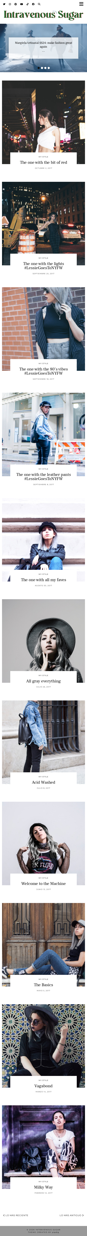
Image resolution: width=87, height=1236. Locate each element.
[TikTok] (28, 4)
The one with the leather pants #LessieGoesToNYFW (43, 476)
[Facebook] (33, 4)
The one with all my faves (43, 579)
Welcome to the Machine (43, 883)
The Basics (43, 985)
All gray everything (43, 681)
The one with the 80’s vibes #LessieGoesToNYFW (43, 371)
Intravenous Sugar (48, 1230)
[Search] (39, 4)
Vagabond (43, 1086)
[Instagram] (10, 4)
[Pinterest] (15, 4)
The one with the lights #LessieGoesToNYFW (43, 266)
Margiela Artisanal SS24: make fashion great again (43, 45)
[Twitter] (4, 4)
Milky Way (43, 1187)
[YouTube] (21, 4)
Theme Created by (43, 1232)
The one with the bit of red (43, 162)
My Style (43, 157)
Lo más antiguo (72, 1215)
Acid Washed (43, 782)
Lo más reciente (15, 1215)
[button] (82, 4)
